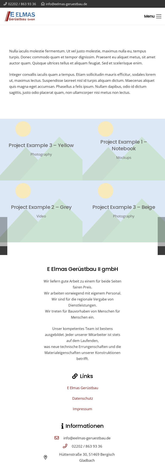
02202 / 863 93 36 (87, 446)
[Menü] (152, 16)
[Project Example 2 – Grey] (41, 211)
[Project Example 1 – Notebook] (123, 150)
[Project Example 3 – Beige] (123, 211)
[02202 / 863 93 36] (67, 446)
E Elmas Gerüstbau (82, 387)
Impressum (82, 408)
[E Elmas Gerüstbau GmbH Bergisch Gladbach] (22, 16)
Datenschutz (82, 398)
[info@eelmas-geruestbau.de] (58, 438)
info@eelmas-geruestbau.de (87, 438)
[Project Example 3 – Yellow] (41, 150)
